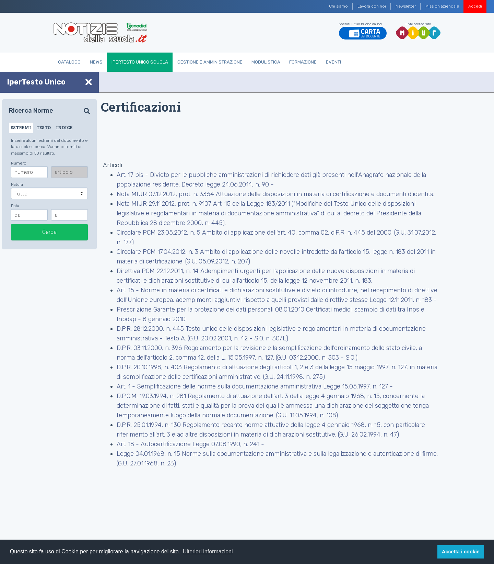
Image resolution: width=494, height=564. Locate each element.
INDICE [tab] (64, 127)
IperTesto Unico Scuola (139, 62)
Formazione (303, 62)
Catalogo (69, 62)
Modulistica (265, 62)
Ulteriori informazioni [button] (208, 551)
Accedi (475, 6)
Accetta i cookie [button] (461, 551)
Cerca (49, 232)
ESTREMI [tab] (21, 127)
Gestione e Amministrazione (210, 62)
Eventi (333, 62)
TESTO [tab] (43, 127)
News (96, 62)
